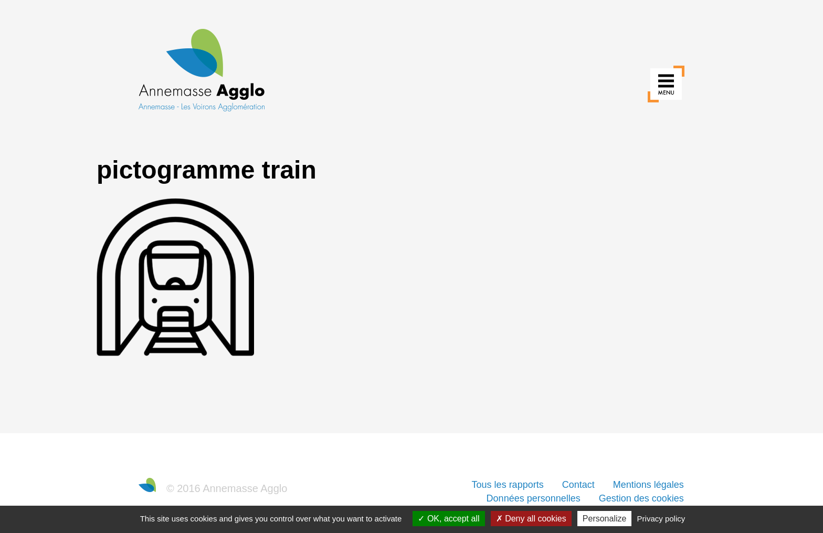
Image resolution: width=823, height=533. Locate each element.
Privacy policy (661, 518)
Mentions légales (648, 484)
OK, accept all (448, 518)
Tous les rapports (508, 484)
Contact (578, 484)
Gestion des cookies (641, 498)
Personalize (605, 518)
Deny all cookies (531, 518)
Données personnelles (534, 498)
